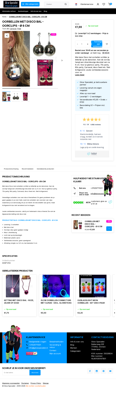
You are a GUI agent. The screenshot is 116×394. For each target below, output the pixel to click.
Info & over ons (36, 11)
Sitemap (46, 383)
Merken (73, 348)
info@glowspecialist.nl (100, 194)
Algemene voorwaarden (11, 383)
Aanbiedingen (23, 11)
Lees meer (80, 75)
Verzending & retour (55, 346)
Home (5, 17)
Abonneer (35, 372)
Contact (53, 350)
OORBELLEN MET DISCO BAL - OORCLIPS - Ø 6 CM (28, 17)
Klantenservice (87, 4)
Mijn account (55, 353)
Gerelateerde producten (45, 169)
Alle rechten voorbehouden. (36, 386)
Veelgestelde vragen (37, 342)
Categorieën (75, 351)
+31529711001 (97, 188)
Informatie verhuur (9, 11)
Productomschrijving (11, 169)
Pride (19, 29)
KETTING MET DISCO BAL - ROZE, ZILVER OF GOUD (19, 301)
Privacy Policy (36, 383)
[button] (62, 60)
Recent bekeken (27, 169)
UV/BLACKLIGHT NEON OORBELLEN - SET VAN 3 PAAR (91, 301)
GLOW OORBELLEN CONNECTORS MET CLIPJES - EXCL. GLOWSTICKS (56, 301)
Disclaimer (25, 383)
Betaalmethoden (56, 342)
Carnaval (13, 29)
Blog (45, 11)
